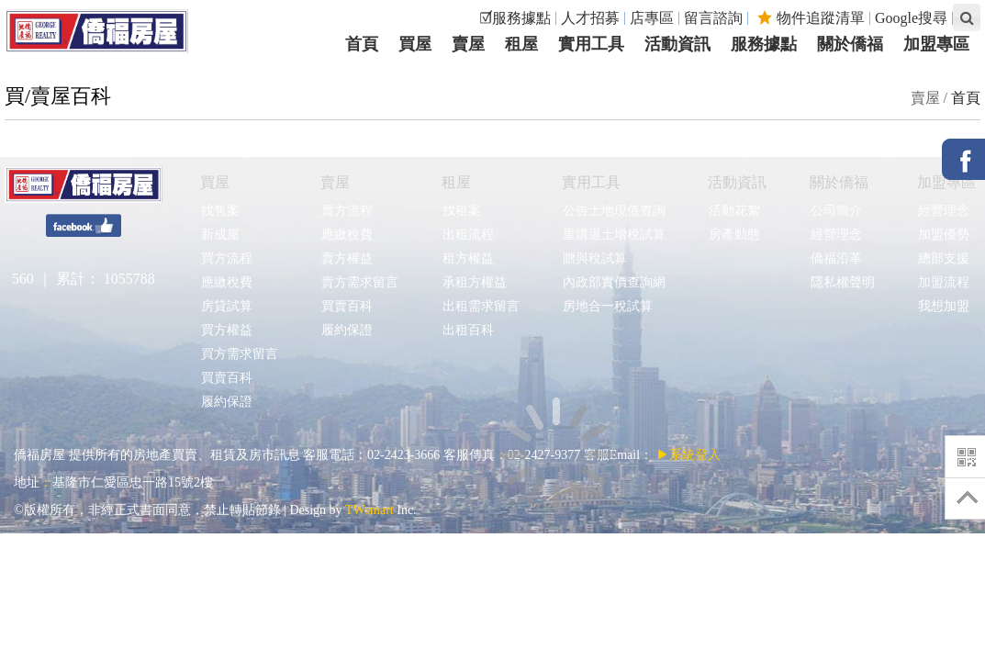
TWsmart (369, 510)
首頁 (965, 98)
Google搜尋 (911, 18)
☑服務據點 (515, 18)
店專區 (652, 18)
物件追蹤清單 (811, 18)
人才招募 (590, 18)
